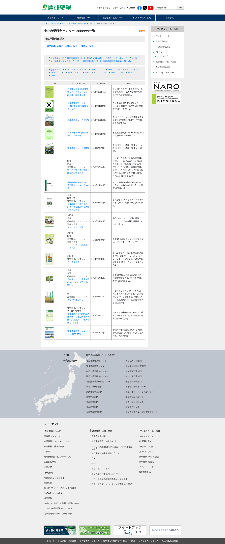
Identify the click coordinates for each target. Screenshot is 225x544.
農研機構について (55, 18)
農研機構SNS (145, 472)
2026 (67, 70)
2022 (101, 70)
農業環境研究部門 (134, 371)
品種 (94, 458)
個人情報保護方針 (170, 541)
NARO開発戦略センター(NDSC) (100, 355)
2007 (130, 73)
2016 (61, 73)
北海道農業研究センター (97, 361)
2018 (135, 70)
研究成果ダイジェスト (61, 61)
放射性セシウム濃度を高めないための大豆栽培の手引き (78, 282)
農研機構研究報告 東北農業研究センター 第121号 (78, 185)
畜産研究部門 (92, 402)
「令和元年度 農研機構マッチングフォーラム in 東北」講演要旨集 (77, 92)
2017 (53, 73)
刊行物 (73, 23)
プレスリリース (146, 436)
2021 (109, 70)
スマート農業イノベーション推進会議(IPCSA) (112, 484)
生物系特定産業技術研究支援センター (143, 412)
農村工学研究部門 (94, 386)
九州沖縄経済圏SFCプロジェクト (59, 513)
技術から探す (87, 46)
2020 (118, 70)
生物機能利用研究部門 (136, 366)
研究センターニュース (117, 58)
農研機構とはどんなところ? (56, 441)
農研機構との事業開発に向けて (106, 453)
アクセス (48, 451)
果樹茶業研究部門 (94, 412)
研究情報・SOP (84, 18)
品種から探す (71, 46)
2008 (121, 73)
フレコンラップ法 (75, 227)
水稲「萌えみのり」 (76, 300)
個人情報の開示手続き (148, 541)
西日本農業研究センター (97, 376)
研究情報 (49, 472)
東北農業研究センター (96, 366)
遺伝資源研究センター (136, 397)
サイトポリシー (50, 541)
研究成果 (48, 483)
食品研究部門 (92, 407)
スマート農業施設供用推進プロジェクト (110, 479)
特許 (94, 463)
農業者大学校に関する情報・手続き (119, 541)
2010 (104, 73)
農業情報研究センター (136, 386)
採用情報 (170, 18)
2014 (78, 73)
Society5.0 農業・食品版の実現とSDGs (61, 503)
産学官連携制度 (99, 436)
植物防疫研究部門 (134, 376)
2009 (112, 73)
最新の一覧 (56, 70)
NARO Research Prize (54, 493)
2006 (53, 75)
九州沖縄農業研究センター (98, 381)
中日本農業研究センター (97, 371)
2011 (95, 73)
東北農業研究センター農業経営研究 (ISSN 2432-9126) (107, 61)
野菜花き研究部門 (134, 361)
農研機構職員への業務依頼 (104, 441)
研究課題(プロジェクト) (54, 478)
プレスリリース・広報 (141, 18)
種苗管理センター (134, 407)
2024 (84, 70)
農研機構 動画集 (146, 462)
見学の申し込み (146, 451)
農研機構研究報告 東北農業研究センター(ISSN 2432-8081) (77, 58)
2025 (75, 70)
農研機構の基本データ (54, 446)
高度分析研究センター (136, 402)
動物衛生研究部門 (134, 381)
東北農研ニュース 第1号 (78, 148)
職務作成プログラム (101, 468)
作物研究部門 (92, 397)
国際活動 (48, 467)
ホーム (46, 23)
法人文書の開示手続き (89, 541)
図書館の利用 (50, 462)
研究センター (70, 360)
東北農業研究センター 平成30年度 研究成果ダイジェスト (77, 106)
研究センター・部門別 (86, 23)
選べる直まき (73, 262)
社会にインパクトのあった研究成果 (60, 488)
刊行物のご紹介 (146, 446)
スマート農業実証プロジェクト (58, 508)
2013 (87, 73)
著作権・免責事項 (68, 541)
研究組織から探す (55, 46)
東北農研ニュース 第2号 (78, 120)
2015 (70, 73)
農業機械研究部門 (94, 392)
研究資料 (136, 58)
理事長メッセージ (52, 436)
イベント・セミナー (148, 467)
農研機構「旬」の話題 (149, 457)
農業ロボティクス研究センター (140, 392)
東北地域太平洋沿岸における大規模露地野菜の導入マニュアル (78, 207)
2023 (92, 70)
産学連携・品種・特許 (113, 18)
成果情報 (48, 498)
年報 (77, 61)
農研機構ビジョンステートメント (59, 457)
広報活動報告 (145, 441)
